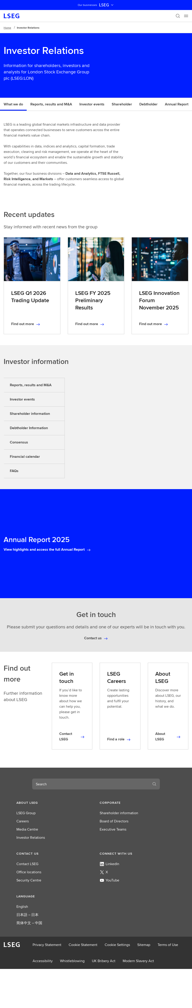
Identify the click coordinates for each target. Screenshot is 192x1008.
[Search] (178, 16)
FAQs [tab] (14, 470)
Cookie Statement (83, 944)
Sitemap (143, 944)
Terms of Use (168, 944)
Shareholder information (119, 813)
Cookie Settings (117, 944)
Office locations (28, 872)
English (22, 906)
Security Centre (28, 880)
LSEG (106, 5)
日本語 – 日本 (27, 914)
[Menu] (186, 16)
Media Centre (27, 829)
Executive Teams (113, 829)
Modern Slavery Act (138, 960)
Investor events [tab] (22, 399)
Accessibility (43, 960)
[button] (54, 802)
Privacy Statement (47, 944)
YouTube (109, 880)
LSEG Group (26, 813)
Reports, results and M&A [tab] (31, 385)
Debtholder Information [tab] (29, 428)
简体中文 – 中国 (29, 923)
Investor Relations (30, 837)
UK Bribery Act (103, 960)
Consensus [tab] (19, 442)
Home (7, 28)
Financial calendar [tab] (25, 456)
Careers (22, 821)
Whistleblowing (72, 960)
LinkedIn (109, 863)
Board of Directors (114, 821)
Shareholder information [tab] (30, 413)
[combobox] (90, 784)
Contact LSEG (27, 863)
